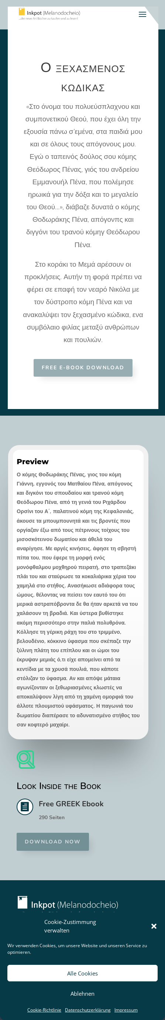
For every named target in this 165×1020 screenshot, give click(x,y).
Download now (53, 841)
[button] (154, 926)
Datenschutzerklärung (88, 1010)
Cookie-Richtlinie (44, 1010)
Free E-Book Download (83, 367)
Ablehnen (82, 993)
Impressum (126, 1010)
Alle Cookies (82, 973)
